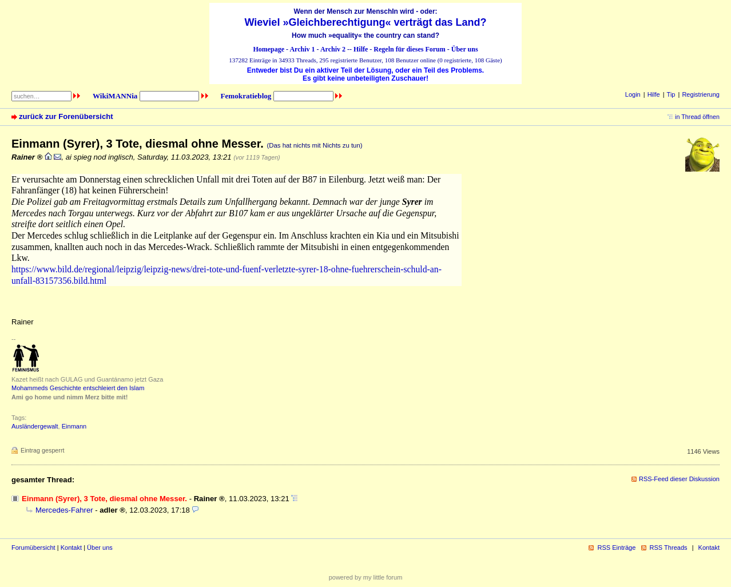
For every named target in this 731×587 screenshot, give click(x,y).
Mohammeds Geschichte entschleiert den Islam (77, 387)
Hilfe (360, 49)
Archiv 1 (302, 49)
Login (633, 94)
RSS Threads (669, 547)
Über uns (464, 49)
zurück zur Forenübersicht (66, 116)
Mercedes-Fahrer (64, 510)
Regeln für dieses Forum (409, 49)
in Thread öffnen (697, 116)
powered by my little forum (366, 577)
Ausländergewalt (34, 426)
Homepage (268, 49)
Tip (671, 94)
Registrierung (701, 94)
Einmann (74, 426)
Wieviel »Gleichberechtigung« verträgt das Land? (366, 22)
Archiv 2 (332, 49)
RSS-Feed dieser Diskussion (679, 478)
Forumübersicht (33, 547)
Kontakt (71, 547)
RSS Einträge (616, 547)
